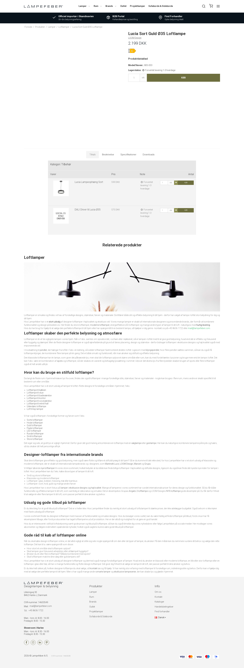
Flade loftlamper (35, 428)
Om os (158, 592)
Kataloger (159, 601)
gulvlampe (151, 443)
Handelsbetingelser (164, 606)
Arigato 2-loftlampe (138, 491)
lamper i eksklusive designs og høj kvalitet (81, 488)
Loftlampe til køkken (36, 390)
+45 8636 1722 (36, 610)
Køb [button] (183, 77)
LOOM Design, (127, 464)
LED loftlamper (34, 431)
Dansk (159, 617)
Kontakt (158, 597)
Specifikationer (128, 154)
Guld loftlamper (34, 425)
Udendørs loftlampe (36, 406)
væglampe (136, 443)
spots (60, 361)
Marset (137, 464)
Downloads (149, 154)
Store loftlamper (35, 439)
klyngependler (152, 350)
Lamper (84, 6)
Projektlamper (137, 6)
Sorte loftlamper (35, 420)
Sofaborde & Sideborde (160, 6)
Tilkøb (92, 154)
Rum (98, 6)
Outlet (123, 6)
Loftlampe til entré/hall (37, 403)
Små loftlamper (34, 436)
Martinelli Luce (112, 464)
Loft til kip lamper (35, 409)
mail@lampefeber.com (41, 606)
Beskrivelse (108, 154)
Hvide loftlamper (35, 422)
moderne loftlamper (99, 325)
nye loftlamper (48, 468)
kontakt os (95, 568)
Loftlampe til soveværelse (39, 401)
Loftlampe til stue (35, 392)
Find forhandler (162, 611)
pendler (43, 350)
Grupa (147, 464)
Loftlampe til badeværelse (39, 395)
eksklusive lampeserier (125, 571)
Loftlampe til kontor (36, 398)
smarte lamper (103, 571)
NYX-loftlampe (173, 491)
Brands (111, 6)
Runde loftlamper (35, 433)
